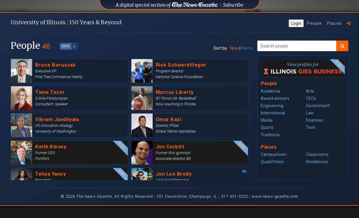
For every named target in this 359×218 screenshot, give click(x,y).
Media (267, 120)
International (273, 113)
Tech (310, 127)
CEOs (311, 98)
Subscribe (233, 5)
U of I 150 (66, 22)
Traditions (270, 134)
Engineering (272, 105)
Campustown (273, 154)
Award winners (275, 98)
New (234, 48)
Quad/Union (272, 161)
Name (247, 48)
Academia (270, 91)
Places (334, 23)
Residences (317, 161)
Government (318, 105)
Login (296, 23)
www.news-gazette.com (275, 196)
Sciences (314, 120)
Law (310, 113)
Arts (310, 91)
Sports (267, 127)
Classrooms (317, 154)
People (314, 23)
